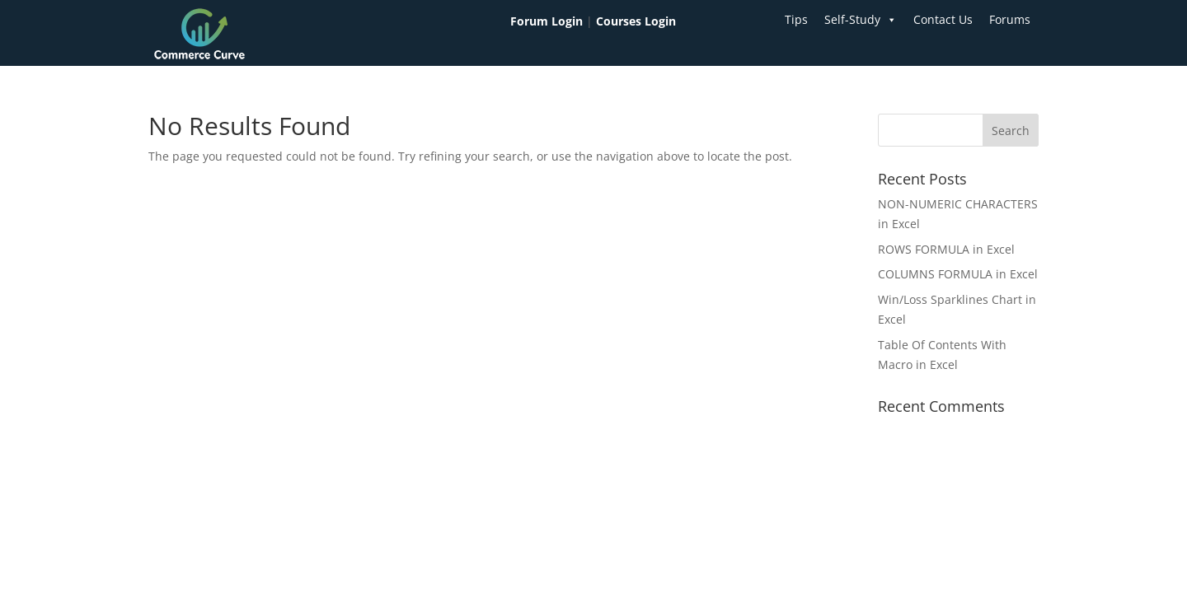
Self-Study (860, 19)
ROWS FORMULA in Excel (946, 249)
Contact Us (943, 19)
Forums (1009, 19)
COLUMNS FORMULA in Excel (958, 274)
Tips (796, 19)
